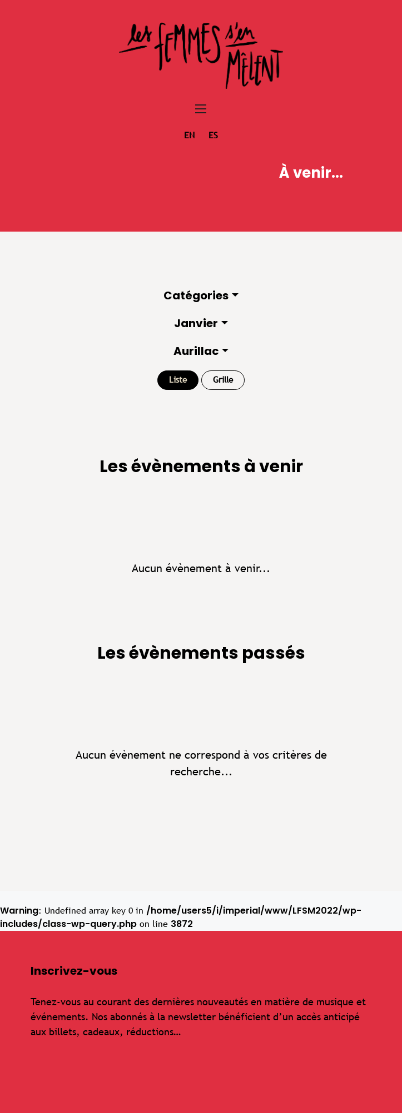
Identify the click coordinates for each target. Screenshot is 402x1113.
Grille (223, 379)
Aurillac (196, 351)
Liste (178, 379)
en (189, 135)
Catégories (196, 295)
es (213, 135)
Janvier (196, 323)
